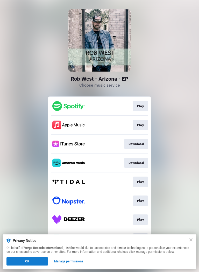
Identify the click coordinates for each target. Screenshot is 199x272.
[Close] (191, 240)
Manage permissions (68, 261)
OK (27, 261)
